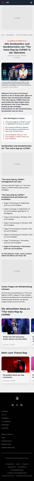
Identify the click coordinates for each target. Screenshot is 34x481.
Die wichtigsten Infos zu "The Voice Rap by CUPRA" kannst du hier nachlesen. (17, 137)
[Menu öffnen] (31, 2)
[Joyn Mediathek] (7, 2)
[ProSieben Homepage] (2, 2)
